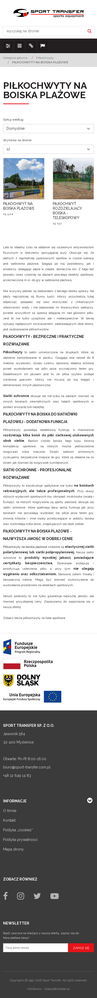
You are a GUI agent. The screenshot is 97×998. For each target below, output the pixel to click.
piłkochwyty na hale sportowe (44, 618)
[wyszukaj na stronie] (44, 31)
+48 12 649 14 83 (17, 775)
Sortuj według (13, 119)
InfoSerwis (34, 989)
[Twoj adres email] (35, 947)
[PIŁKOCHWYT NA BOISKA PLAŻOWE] (23, 206)
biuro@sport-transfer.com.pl (26, 767)
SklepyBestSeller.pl (57, 989)
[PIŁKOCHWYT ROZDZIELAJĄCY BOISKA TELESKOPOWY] (73, 210)
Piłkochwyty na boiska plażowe (25, 547)
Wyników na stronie (17, 140)
